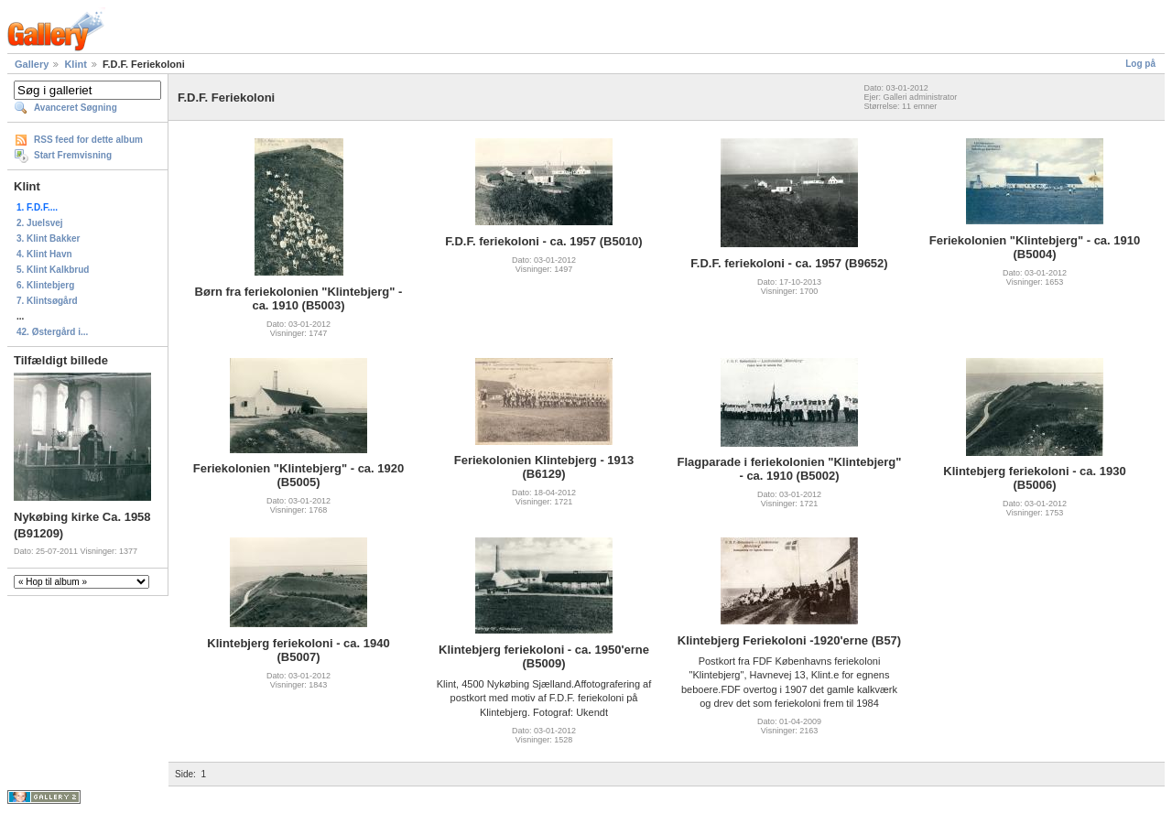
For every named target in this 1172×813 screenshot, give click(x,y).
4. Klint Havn (44, 254)
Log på (1140, 64)
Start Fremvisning (73, 155)
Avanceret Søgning (75, 108)
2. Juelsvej (39, 223)
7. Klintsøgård (47, 301)
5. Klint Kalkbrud (52, 270)
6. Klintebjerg (45, 285)
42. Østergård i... (52, 332)
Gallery (32, 64)
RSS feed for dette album (88, 140)
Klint (75, 64)
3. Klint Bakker (48, 238)
